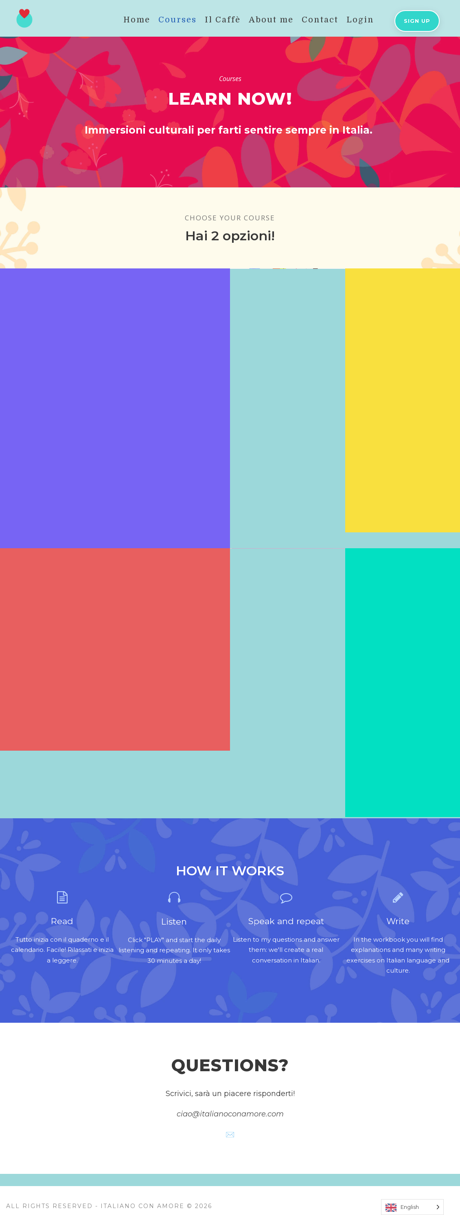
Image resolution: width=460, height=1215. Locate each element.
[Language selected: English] (412, 1207)
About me (271, 19)
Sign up (417, 21)
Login (360, 19)
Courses (177, 19)
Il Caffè (223, 19)
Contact (320, 19)
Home (136, 19)
